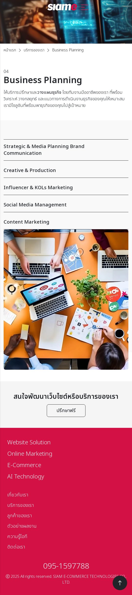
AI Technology (25, 477)
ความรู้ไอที (17, 536)
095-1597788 (66, 566)
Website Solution (29, 442)
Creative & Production (63, 170)
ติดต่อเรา (16, 547)
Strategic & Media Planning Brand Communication (63, 150)
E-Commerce (24, 465)
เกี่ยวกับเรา (17, 495)
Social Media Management (63, 205)
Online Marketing (29, 454)
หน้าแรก (10, 50)
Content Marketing (63, 222)
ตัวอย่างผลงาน (22, 526)
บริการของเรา (34, 50)
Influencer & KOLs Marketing (63, 188)
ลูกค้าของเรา (19, 515)
